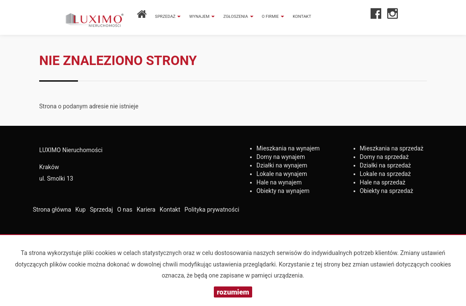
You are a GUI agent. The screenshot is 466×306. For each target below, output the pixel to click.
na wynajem (288, 148)
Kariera (146, 209)
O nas (124, 209)
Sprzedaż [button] (168, 16)
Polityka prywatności (211, 209)
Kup (80, 209)
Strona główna (52, 209)
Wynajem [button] (202, 16)
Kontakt (302, 16)
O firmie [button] (273, 16)
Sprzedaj (101, 209)
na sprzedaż (392, 148)
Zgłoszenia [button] (238, 16)
